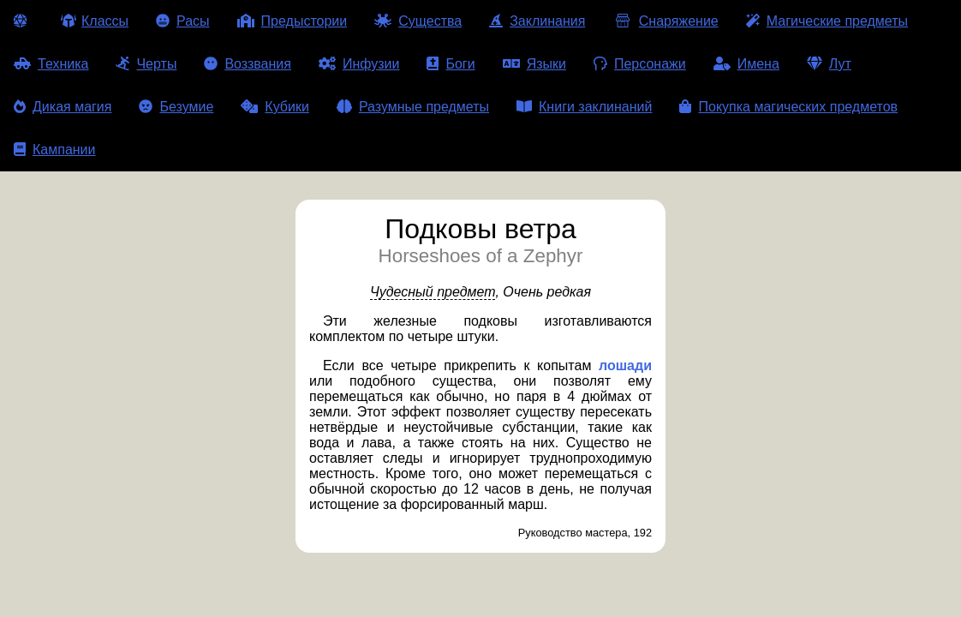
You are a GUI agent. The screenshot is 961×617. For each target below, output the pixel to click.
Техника (51, 64)
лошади (625, 365)
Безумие (176, 106)
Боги (451, 64)
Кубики (275, 106)
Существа (418, 21)
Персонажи (640, 64)
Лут (829, 64)
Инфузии (359, 64)
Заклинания (537, 21)
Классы (94, 21)
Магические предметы (827, 21)
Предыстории (292, 21)
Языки (534, 64)
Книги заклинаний (584, 106)
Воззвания (247, 64)
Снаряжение (665, 21)
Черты (146, 64)
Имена (746, 64)
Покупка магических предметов (788, 106)
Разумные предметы (413, 106)
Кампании (55, 149)
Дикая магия (62, 106)
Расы (183, 21)
